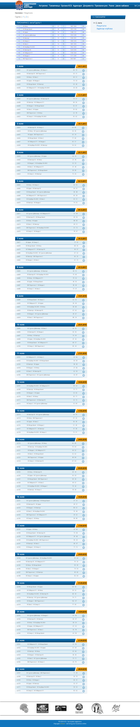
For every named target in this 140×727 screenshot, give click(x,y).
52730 (18, 489)
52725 (18, 472)
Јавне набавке (122, 5)
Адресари (77, 5)
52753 (18, 601)
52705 (18, 371)
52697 (18, 335)
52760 (18, 633)
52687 (18, 285)
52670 (18, 202)
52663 (18, 170)
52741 (18, 543)
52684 (18, 274)
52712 (18, 403)
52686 (18, 281)
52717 (18, 429)
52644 (18, 81)
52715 (18, 421)
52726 (18, 475)
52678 (18, 246)
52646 (18, 88)
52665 (18, 185)
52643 (18, 77)
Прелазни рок (101, 5)
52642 (18, 73)
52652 (18, 116)
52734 (18, 511)
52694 (18, 317)
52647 (18, 99)
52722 (18, 454)
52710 (18, 396)
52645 (18, 84)
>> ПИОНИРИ (99, 17)
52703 (18, 364)
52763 (18, 651)
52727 (18, 479)
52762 (18, 648)
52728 (18, 482)
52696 (18, 332)
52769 (18, 680)
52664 (18, 174)
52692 (18, 310)
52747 (18, 572)
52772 (18, 690)
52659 (18, 156)
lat (135, 5)
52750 (18, 590)
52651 (18, 113)
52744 (18, 561)
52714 (18, 418)
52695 (18, 328)
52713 (18, 414)
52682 (18, 260)
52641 (18, 70)
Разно (111, 5)
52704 (18, 368)
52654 (18, 131)
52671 (18, 213)
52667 (18, 192)
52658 (18, 145)
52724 (18, 461)
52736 (18, 518)
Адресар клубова (104, 28)
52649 (18, 106)
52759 (18, 629)
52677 (18, 242)
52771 (18, 687)
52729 (18, 486)
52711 (18, 400)
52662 (18, 167)
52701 (18, 357)
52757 (18, 622)
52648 (18, 102)
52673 (18, 221)
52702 (18, 360)
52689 (18, 300)
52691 (18, 307)
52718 (18, 432)
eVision (63, 724)
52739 (18, 536)
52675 (18, 228)
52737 (18, 529)
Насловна (18, 13)
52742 (18, 547)
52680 (18, 253)
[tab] (51, 66)
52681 (18, 256)
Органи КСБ (66, 5)
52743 (18, 558)
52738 (18, 533)
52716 (18, 425)
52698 (18, 339)
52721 (18, 450)
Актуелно (43, 5)
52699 (18, 342)
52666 (18, 188)
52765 (18, 658)
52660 (18, 160)
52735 (18, 515)
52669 (18, 199)
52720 (18, 447)
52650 (18, 109)
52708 (18, 389)
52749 (18, 587)
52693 (18, 314)
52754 (18, 604)
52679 (18, 249)
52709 (18, 393)
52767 (18, 673)
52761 (18, 644)
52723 (18, 457)
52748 (18, 576)
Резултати (101, 25)
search (132, 5)
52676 (18, 231)
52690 (18, 303)
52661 (18, 163)
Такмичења (54, 5)
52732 (18, 504)
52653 (18, 127)
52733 (18, 508)
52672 (18, 217)
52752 (18, 597)
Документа (88, 5)
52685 (18, 278)
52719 (18, 443)
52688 (18, 289)
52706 (18, 375)
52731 (18, 500)
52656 (18, 138)
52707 (18, 386)
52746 (18, 569)
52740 (18, 540)
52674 (18, 224)
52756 (18, 619)
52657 (18, 141)
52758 (18, 626)
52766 (18, 662)
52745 (18, 565)
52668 (18, 195)
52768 (18, 676)
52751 (18, 594)
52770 (18, 683)
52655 (18, 134)
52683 (18, 271)
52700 (18, 346)
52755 (18, 615)
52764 (18, 655)
